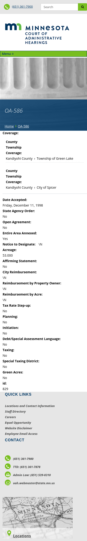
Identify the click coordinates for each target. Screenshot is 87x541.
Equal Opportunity (18, 422)
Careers (10, 417)
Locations (22, 535)
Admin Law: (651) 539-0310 (28, 475)
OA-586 (23, 126)
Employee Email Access (21, 434)
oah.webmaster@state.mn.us (30, 483)
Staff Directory (15, 411)
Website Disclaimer (18, 428)
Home (9, 126)
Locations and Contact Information (30, 406)
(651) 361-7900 (22, 6)
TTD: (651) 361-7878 (22, 467)
